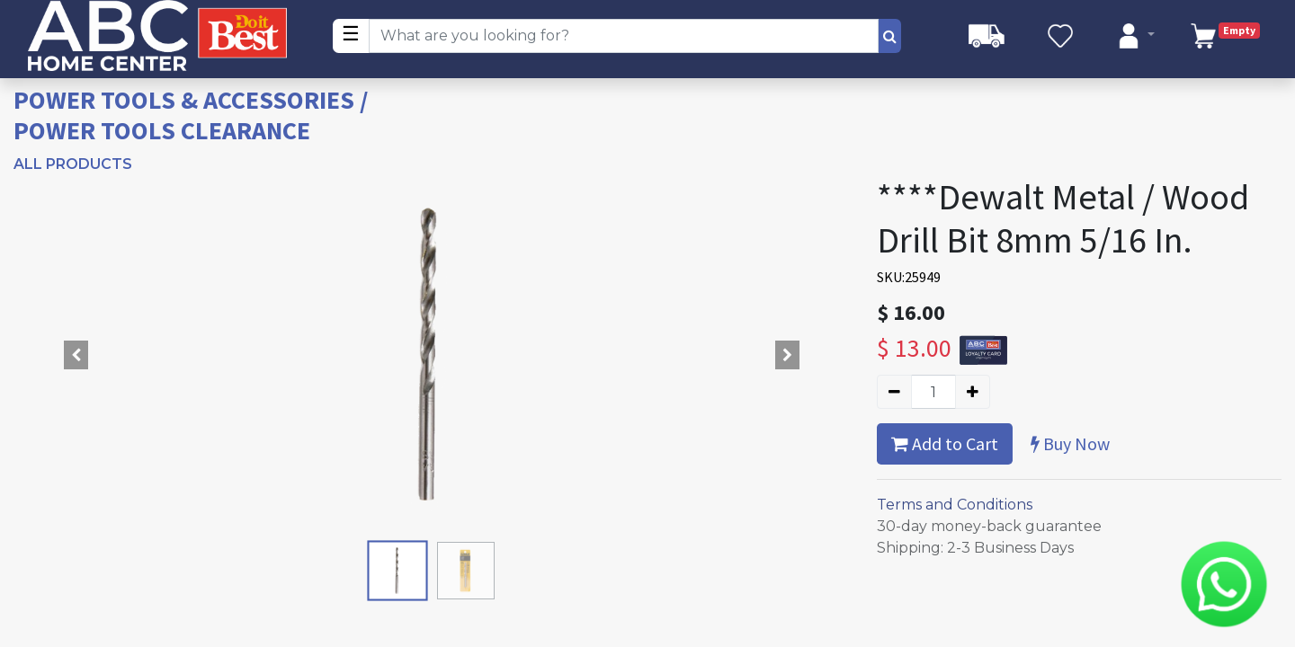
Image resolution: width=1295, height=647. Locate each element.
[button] (76, 355)
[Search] (890, 36)
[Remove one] (894, 392)
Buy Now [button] (1070, 443)
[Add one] (972, 392)
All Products (72, 164)
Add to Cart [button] (944, 443)
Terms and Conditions (954, 504)
